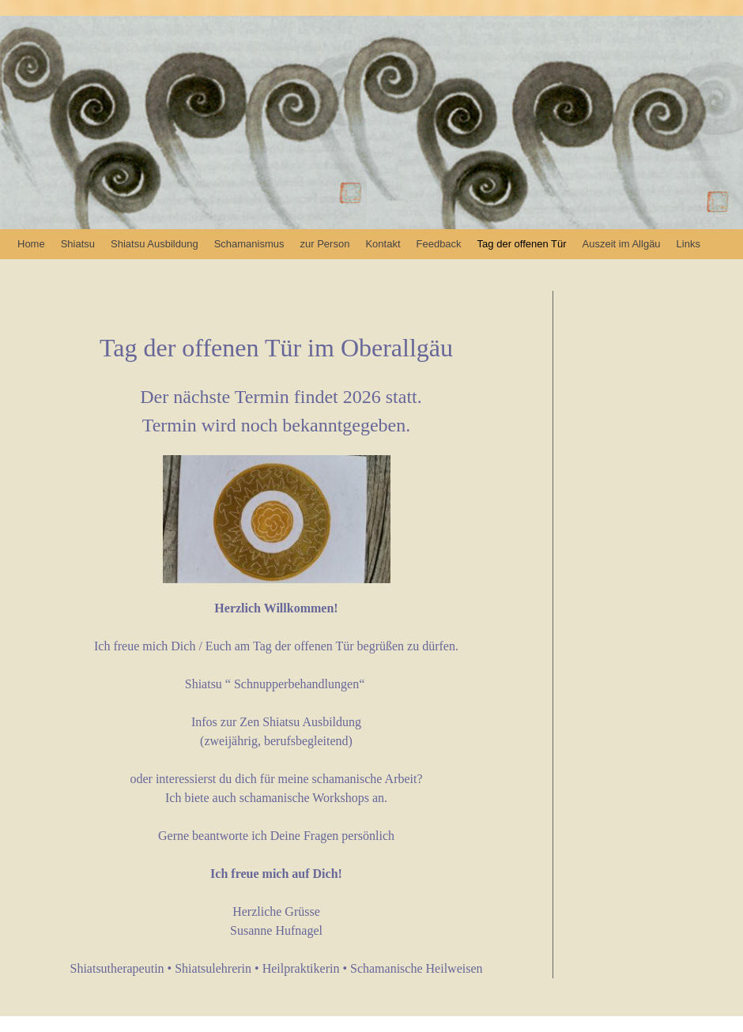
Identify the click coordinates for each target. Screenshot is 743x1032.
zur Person (325, 244)
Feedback (439, 244)
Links (688, 244)
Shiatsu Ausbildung (154, 244)
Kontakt (382, 244)
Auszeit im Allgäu (622, 244)
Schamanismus (249, 244)
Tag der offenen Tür (522, 244)
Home (31, 244)
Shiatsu (78, 244)
